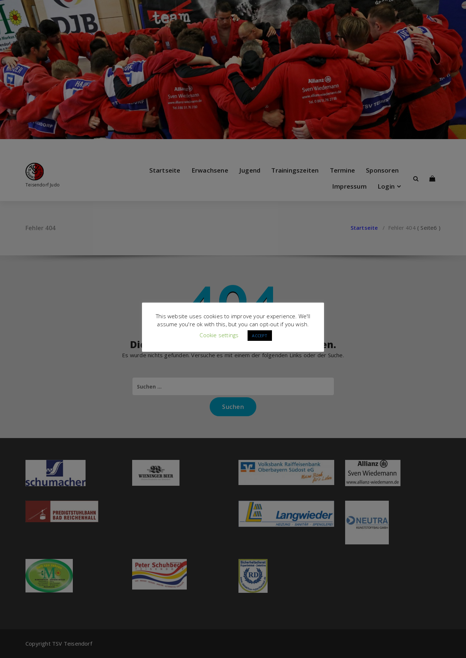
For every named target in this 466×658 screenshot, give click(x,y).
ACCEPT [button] (259, 335)
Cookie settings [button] (219, 335)
